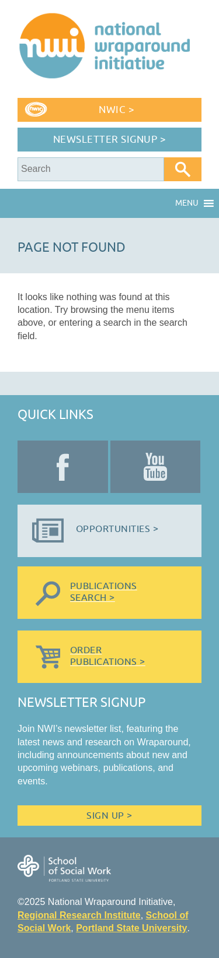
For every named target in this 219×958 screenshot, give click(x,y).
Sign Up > (109, 816)
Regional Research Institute (79, 915)
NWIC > (116, 110)
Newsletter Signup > (109, 139)
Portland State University (131, 928)
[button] (187, 203)
